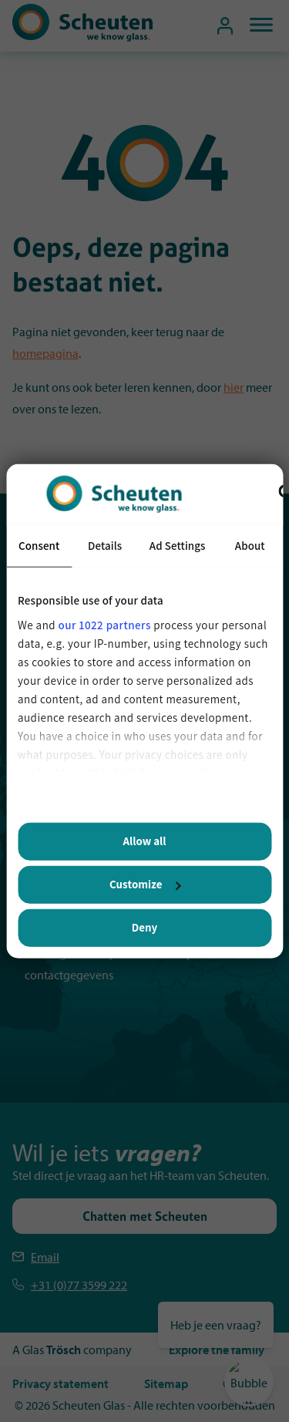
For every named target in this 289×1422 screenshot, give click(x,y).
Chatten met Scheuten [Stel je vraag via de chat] (144, 1216)
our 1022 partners (105, 624)
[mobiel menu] (255, 26)
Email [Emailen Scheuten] (45, 1257)
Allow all (144, 841)
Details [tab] (105, 545)
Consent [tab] (38, 545)
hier (233, 387)
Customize (144, 884)
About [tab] (250, 545)
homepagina (45, 353)
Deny (144, 927)
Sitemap (166, 1383)
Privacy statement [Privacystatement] (60, 1383)
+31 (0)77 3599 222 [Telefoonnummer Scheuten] (79, 1284)
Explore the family (216, 1349)
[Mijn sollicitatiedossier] (225, 26)
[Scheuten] (82, 37)
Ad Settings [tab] (178, 545)
